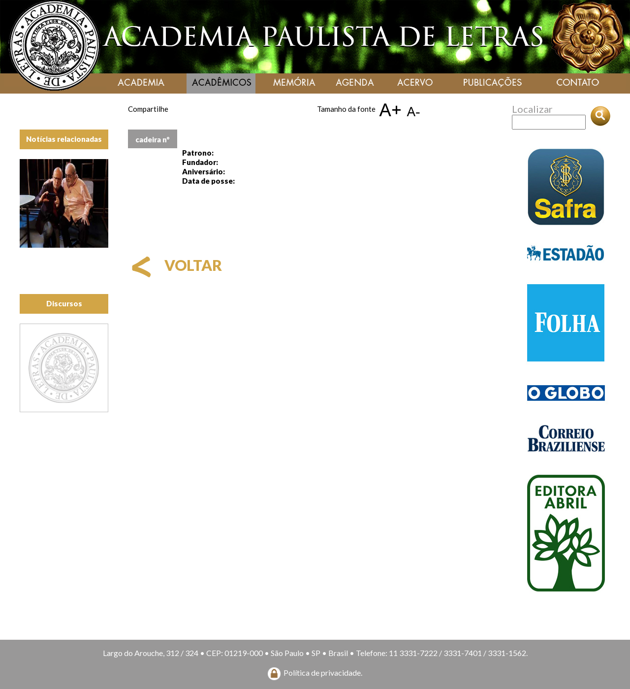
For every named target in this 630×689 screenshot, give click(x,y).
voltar (175, 265)
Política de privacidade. (323, 672)
